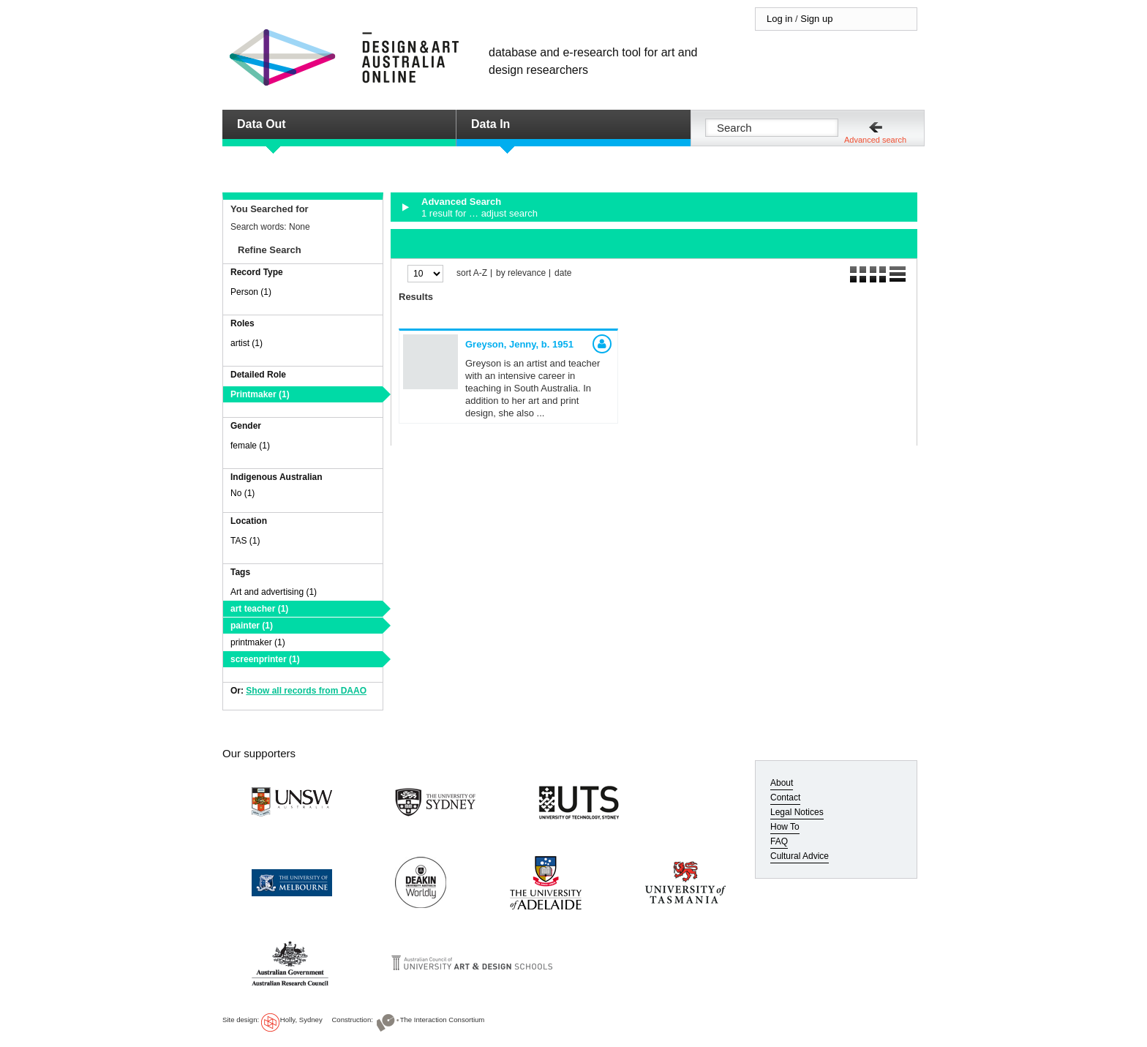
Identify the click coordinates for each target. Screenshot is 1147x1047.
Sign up (816, 18)
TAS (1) (245, 541)
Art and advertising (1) (273, 592)
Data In (490, 124)
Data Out (261, 124)
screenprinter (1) (265, 659)
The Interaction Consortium (442, 1020)
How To (785, 827)
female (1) (250, 445)
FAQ (779, 841)
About (781, 783)
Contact (785, 797)
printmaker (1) (257, 642)
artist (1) (246, 343)
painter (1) (251, 625)
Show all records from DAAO (306, 691)
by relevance (521, 273)
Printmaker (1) (260, 394)
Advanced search (875, 139)
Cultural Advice (799, 856)
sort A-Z (471, 273)
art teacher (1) (259, 609)
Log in (779, 18)
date (562, 273)
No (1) (242, 493)
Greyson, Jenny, (519, 344)
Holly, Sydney (301, 1020)
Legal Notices (797, 812)
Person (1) (250, 292)
